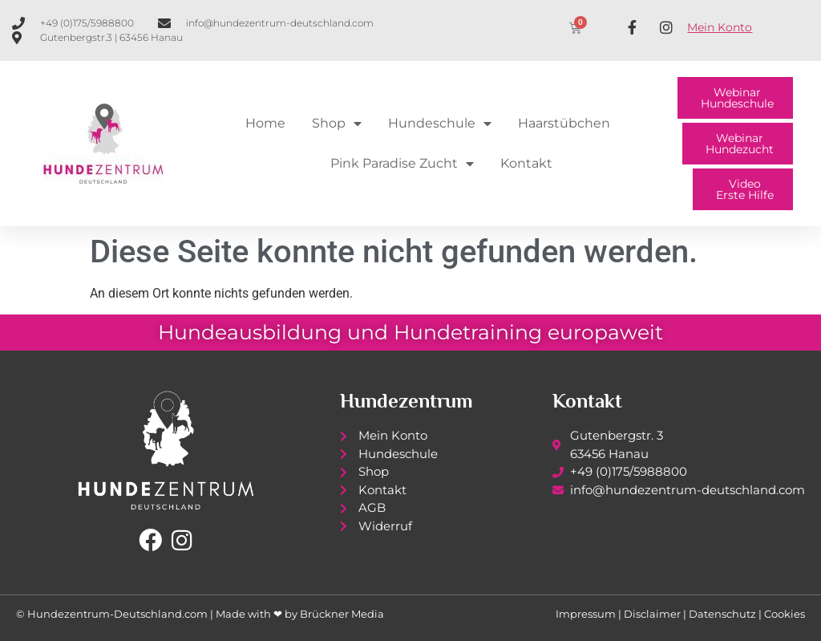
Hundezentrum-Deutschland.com (117, 613)
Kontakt (526, 163)
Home (265, 123)
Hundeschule (439, 123)
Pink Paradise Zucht (402, 163)
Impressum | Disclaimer (618, 613)
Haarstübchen (564, 123)
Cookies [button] (784, 613)
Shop (337, 123)
